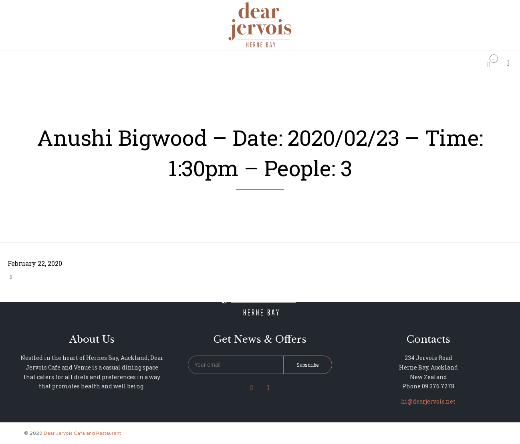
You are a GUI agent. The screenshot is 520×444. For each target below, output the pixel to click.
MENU (241, 62)
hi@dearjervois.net (428, 401)
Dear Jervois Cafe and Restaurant (82, 433)
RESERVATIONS (200, 62)
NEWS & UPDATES (343, 62)
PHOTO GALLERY (284, 62)
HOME (160, 62)
